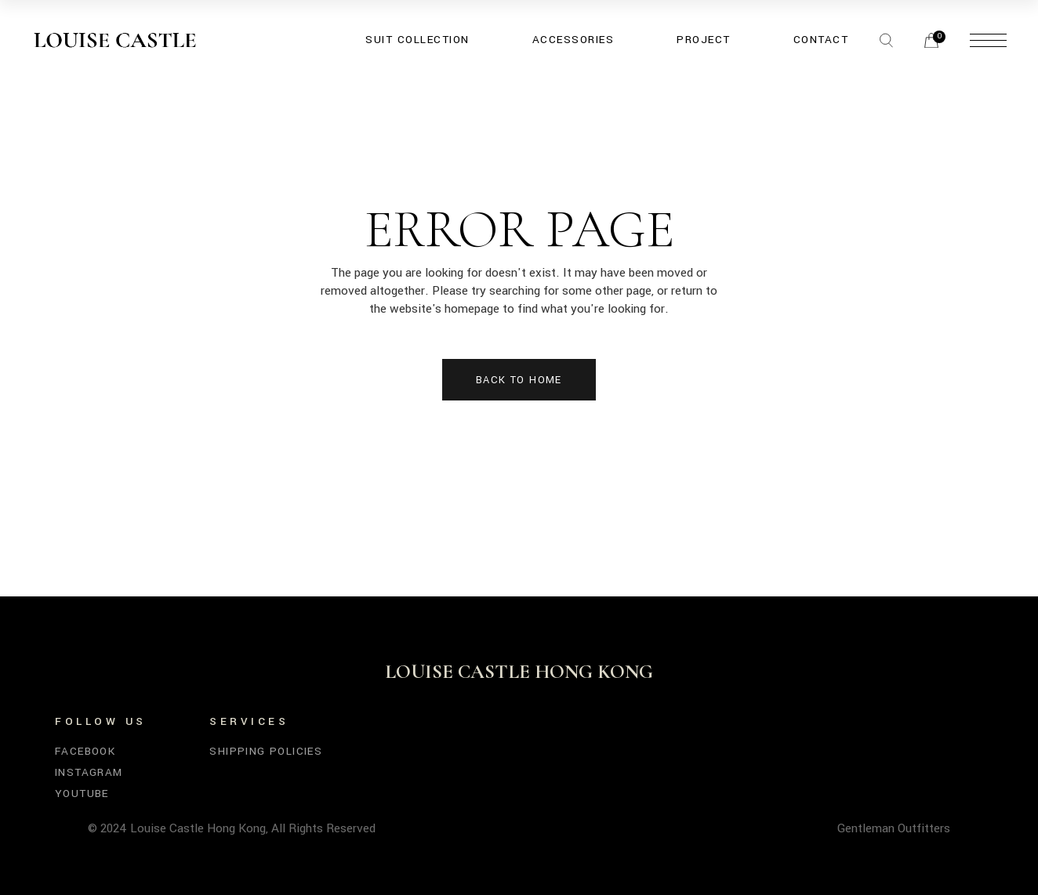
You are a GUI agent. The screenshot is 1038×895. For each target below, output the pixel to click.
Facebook (85, 751)
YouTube (82, 793)
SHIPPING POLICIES (265, 751)
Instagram (89, 772)
